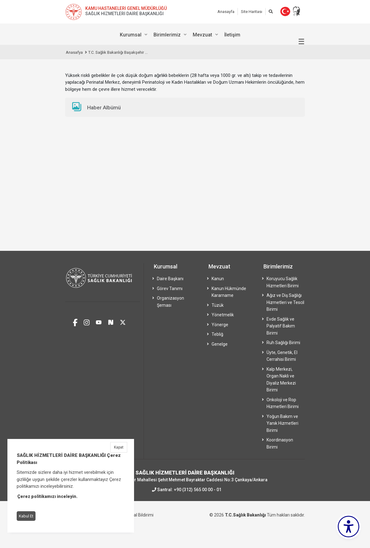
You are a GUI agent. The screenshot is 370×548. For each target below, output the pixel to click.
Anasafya (74, 52)
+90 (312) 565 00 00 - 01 (197, 489)
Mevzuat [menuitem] (202, 35)
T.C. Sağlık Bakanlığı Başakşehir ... (118, 52)
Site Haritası (251, 11)
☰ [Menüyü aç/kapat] (301, 41)
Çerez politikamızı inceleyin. (47, 496)
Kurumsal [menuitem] (130, 35)
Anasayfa (225, 11)
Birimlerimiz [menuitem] (167, 35)
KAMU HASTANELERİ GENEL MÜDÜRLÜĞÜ (126, 8)
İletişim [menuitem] (232, 35)
